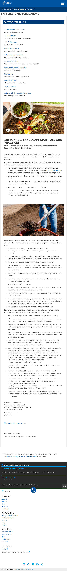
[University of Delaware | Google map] (29, 552)
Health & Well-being (18, 472)
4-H (44, 472)
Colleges (4, 520)
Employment (5, 509)
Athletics (4, 501)
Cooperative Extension (15, 22)
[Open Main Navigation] (62, 3)
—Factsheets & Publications (14, 29)
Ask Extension (5, 472)
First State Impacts (11, 48)
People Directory (6, 534)
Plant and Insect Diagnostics (15, 67)
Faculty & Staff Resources (9, 480)
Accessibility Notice (7, 531)
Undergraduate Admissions (9, 515)
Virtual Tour (4, 506)
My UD (3, 536)
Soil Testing (8, 74)
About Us (4, 499)
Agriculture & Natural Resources (18, 9)
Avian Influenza (10, 87)
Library (3, 523)
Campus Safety (6, 539)
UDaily (3, 504)
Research (4, 525)
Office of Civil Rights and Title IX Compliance (21, 456)
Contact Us (4, 549)
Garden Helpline (10, 80)
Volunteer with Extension (13, 55)
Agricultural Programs (33, 472)
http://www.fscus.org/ (53, 170)
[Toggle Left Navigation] (62, 22)
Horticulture (51, 472)
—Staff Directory (10, 42)
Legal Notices (24, 569)
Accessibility (30, 569)
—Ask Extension (10, 36)
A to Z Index (5, 541)
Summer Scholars (11, 61)
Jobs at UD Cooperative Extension (17, 93)
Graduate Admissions (7, 518)
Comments (17, 569)
